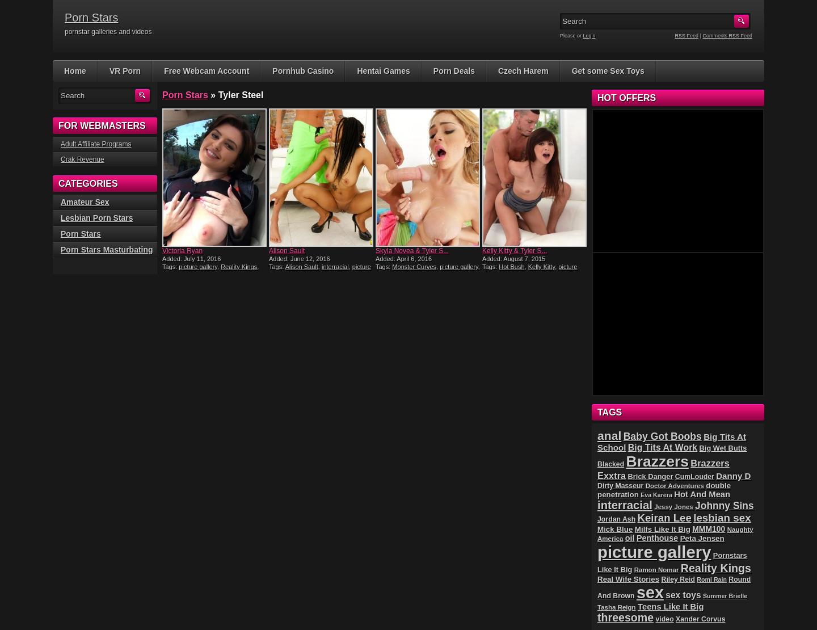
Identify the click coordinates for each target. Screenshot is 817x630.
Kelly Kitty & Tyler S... (514, 251)
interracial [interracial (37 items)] (624, 505)
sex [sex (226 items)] (650, 592)
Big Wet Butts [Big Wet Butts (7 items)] (723, 448)
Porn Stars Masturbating (107, 249)
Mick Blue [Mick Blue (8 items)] (615, 529)
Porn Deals (454, 70)
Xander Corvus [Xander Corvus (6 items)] (700, 619)
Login (589, 36)
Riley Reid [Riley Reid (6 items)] (678, 579)
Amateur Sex (85, 202)
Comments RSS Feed (727, 36)
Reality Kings (239, 266)
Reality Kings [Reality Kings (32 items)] (716, 568)
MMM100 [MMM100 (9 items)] (708, 529)
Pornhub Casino (303, 70)
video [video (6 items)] (665, 619)
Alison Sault (287, 251)
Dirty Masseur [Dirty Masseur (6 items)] (620, 486)
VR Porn (125, 70)
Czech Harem (523, 70)
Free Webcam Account (206, 70)
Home (75, 70)
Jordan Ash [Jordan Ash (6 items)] (616, 519)
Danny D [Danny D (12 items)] (733, 476)
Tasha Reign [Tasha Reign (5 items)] (616, 607)
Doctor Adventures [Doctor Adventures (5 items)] (675, 485)
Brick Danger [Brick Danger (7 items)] (650, 476)
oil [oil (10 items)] (630, 538)
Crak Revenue (82, 159)
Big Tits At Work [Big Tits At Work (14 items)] (662, 447)
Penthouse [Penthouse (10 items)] (657, 538)
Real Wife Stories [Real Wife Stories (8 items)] (628, 579)
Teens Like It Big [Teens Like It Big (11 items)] (671, 606)
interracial (335, 266)
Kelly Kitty (541, 266)
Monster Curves (414, 266)
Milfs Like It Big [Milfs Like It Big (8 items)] (662, 529)
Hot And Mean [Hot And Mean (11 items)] (702, 494)
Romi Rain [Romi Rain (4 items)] (712, 579)
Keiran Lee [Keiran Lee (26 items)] (665, 518)
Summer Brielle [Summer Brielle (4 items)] (725, 596)
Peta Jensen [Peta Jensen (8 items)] (702, 538)
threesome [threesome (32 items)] (625, 617)
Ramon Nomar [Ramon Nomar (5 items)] (656, 569)
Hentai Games (383, 70)
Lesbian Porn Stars (97, 217)
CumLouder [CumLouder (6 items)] (694, 477)
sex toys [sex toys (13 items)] (683, 595)
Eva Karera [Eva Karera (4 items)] (656, 495)
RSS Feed (687, 36)
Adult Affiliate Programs (96, 144)
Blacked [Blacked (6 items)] (610, 464)
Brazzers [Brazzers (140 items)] (657, 461)
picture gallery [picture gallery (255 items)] (654, 552)
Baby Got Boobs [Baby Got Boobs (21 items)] (663, 436)
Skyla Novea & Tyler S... (412, 251)
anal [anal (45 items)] (609, 435)
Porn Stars (91, 17)
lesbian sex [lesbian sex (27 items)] (722, 518)
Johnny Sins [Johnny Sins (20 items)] (724, 505)
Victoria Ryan (182, 251)
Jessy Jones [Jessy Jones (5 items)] (673, 506)
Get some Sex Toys (608, 70)
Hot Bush (511, 266)
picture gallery (198, 266)
